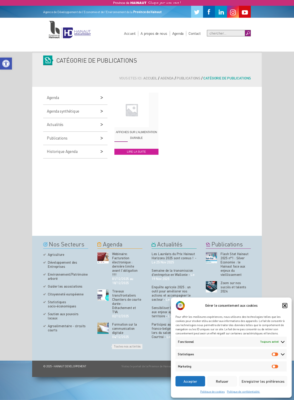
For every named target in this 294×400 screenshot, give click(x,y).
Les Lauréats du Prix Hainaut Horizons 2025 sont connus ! (173, 255)
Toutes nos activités (127, 346)
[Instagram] (233, 12)
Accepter (190, 381)
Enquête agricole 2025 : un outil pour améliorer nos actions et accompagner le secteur (171, 293)
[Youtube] (245, 12)
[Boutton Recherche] (248, 33)
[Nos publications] (211, 257)
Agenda (178, 33)
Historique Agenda (62, 151)
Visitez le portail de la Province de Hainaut (147, 366)
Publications (188, 78)
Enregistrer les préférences (263, 381)
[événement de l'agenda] (103, 257)
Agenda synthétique (63, 111)
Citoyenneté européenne (65, 294)
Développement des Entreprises (62, 264)
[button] (6, 64)
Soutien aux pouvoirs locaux (63, 316)
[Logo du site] (69, 29)
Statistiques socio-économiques (62, 304)
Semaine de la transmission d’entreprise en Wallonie (172, 272)
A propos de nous (154, 33)
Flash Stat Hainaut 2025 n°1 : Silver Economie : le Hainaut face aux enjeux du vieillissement (234, 264)
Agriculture (56, 254)
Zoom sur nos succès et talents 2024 (233, 286)
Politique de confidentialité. (243, 391)
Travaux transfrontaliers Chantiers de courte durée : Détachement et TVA (126, 301)
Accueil (130, 33)
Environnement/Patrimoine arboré (68, 276)
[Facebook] (209, 12)
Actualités (55, 124)
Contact (195, 33)
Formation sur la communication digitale (124, 328)
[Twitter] (197, 12)
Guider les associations (65, 286)
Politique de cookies (212, 391)
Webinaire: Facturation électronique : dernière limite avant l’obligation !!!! (125, 264)
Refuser (222, 381)
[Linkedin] (221, 12)
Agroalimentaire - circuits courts (67, 328)
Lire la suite (136, 151)
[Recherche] (226, 33)
